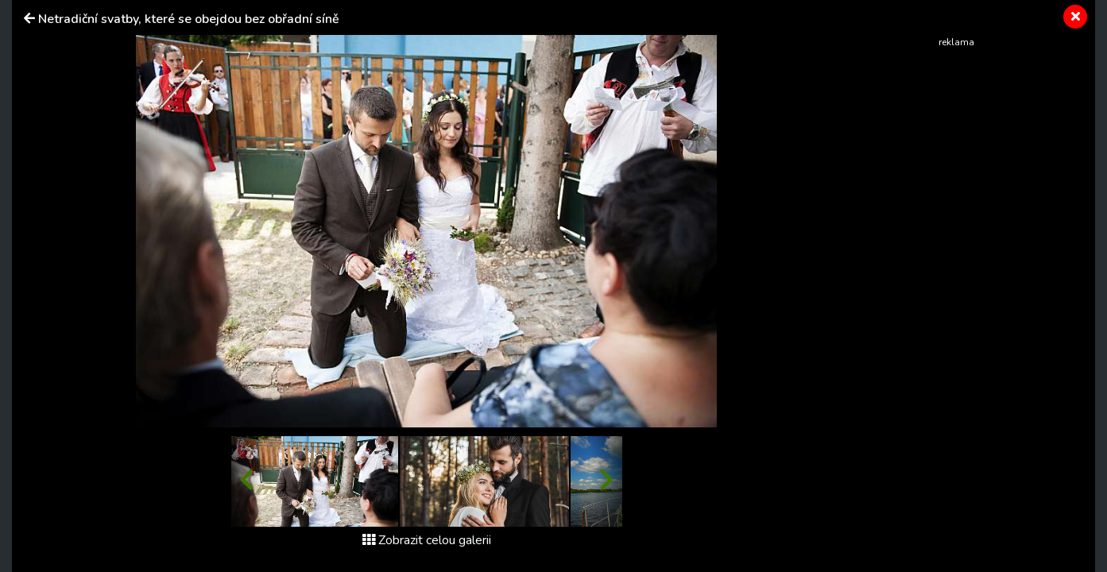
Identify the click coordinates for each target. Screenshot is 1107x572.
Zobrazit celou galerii (426, 540)
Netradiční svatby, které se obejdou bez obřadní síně (188, 19)
